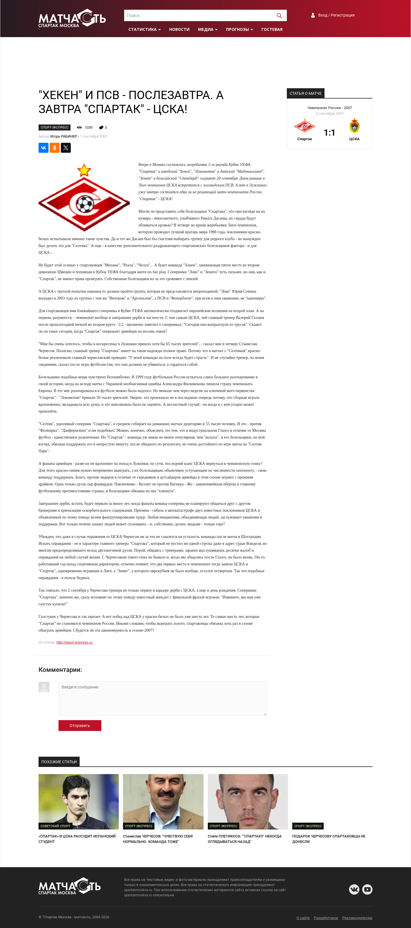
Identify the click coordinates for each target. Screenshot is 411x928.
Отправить (80, 725)
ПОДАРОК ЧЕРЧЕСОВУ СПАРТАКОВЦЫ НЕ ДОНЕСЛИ (328, 839)
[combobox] (205, 15)
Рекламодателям (357, 918)
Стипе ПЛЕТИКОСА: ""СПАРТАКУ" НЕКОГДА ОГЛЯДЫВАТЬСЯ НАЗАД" (245, 839)
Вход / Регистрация (336, 15)
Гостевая (272, 29)
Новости (179, 29)
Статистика (142, 29)
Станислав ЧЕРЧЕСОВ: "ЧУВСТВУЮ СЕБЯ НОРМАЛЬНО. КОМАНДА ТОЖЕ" (158, 839)
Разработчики (326, 918)
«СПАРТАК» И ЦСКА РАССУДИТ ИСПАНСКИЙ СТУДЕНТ (77, 839)
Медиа (205, 29)
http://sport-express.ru (74, 642)
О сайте (303, 918)
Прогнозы (237, 29)
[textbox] (205, 15)
